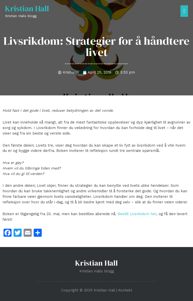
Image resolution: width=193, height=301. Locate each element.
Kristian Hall (27, 8)
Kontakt (125, 290)
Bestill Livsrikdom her (137, 214)
